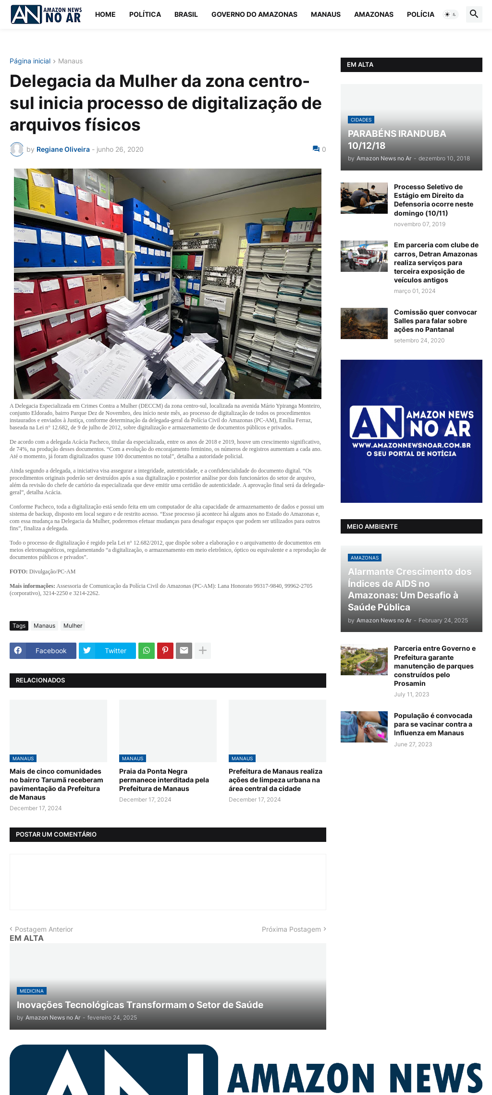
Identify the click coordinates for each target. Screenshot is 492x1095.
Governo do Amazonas (254, 14)
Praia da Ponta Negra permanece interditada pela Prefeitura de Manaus (164, 779)
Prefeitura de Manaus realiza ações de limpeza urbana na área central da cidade (275, 779)
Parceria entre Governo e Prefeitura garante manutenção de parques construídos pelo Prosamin (435, 665)
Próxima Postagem (291, 929)
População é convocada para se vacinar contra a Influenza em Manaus (433, 724)
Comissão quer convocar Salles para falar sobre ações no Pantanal (435, 320)
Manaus (326, 14)
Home (105, 14)
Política (145, 14)
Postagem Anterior (44, 929)
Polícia (420, 14)
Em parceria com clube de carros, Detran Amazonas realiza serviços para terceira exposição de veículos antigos (436, 262)
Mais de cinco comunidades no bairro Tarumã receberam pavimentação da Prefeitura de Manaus (56, 784)
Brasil (186, 14)
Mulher (72, 625)
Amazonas (374, 14)
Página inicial (30, 61)
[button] (451, 14)
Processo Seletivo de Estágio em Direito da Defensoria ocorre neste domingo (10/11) (433, 199)
